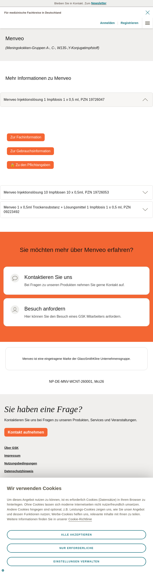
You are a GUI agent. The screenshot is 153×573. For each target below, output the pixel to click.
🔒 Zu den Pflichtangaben (30, 165)
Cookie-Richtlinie (80, 519)
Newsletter (99, 3)
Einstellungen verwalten (76, 561)
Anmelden (107, 23)
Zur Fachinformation (25, 137)
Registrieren (129, 23)
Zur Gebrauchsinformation (30, 151)
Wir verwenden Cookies (34, 488)
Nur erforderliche (76, 548)
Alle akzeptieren (76, 534)
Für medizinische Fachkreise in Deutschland (32, 12)
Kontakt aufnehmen (26, 432)
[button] (76, 99)
